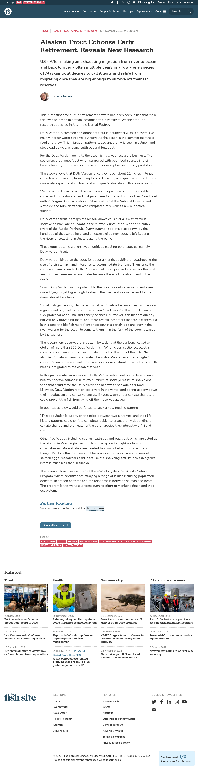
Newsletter (174, 2)
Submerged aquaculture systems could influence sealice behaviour (75, 621)
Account (189, 2)
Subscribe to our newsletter (119, 719)
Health (56, 31)
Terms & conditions (114, 736)
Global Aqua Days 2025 (67, 655)
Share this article (55, 525)
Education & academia (136, 541)
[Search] (181, 11)
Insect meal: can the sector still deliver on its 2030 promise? (121, 621)
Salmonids (48, 541)
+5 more (92, 31)
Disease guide (146, 2)
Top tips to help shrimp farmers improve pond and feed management (73, 639)
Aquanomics (144, 11)
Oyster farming (33, 2)
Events (161, 2)
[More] (160, 11)
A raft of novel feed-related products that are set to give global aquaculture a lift (71, 662)
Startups (128, 11)
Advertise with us (113, 731)
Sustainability (75, 31)
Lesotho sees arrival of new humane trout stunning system (24, 637)
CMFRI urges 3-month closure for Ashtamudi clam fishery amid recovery (123, 639)
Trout (45, 31)
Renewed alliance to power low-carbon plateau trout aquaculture (26, 653)
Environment (88, 541)
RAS (18, 2)
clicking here (95, 508)
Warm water (71, 11)
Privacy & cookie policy (116, 742)
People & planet (109, 11)
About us (108, 713)
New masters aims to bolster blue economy (172, 653)
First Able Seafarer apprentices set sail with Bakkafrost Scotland (171, 621)
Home (57, 701)
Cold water (89, 11)
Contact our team (113, 725)
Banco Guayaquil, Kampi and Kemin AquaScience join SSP (120, 656)
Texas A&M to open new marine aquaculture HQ (171, 637)
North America (51, 545)
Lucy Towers (64, 96)
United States (73, 545)
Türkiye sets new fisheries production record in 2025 (21, 621)
